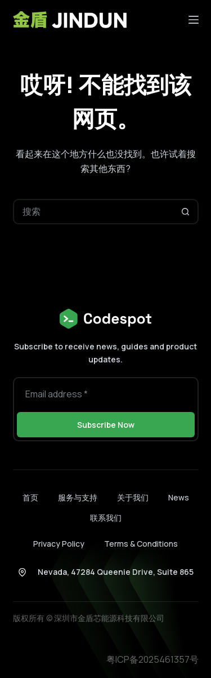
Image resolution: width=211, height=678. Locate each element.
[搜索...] (93, 211)
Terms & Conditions (141, 543)
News (178, 498)
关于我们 (133, 498)
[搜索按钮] (186, 211)
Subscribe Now (105, 424)
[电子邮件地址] (106, 393)
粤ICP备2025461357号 (152, 659)
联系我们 (106, 518)
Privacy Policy (58, 543)
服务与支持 (77, 498)
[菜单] (193, 20)
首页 (30, 498)
